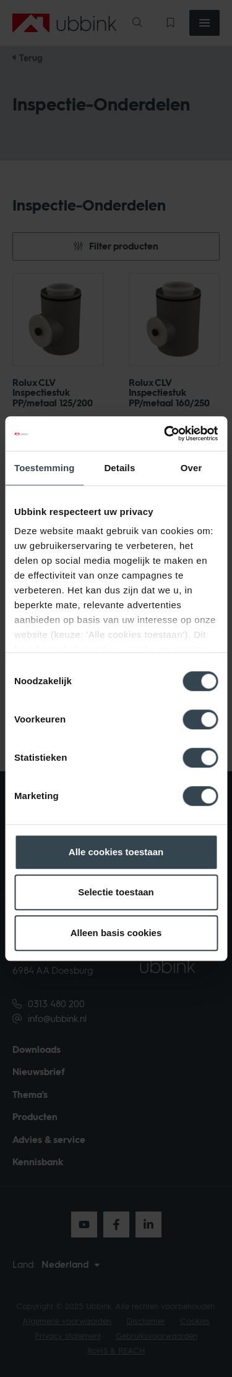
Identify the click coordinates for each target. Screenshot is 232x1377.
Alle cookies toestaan (116, 852)
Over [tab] (191, 467)
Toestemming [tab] (44, 467)
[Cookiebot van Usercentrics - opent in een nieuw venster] (165, 433)
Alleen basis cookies (116, 932)
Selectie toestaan (116, 892)
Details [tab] (119, 467)
